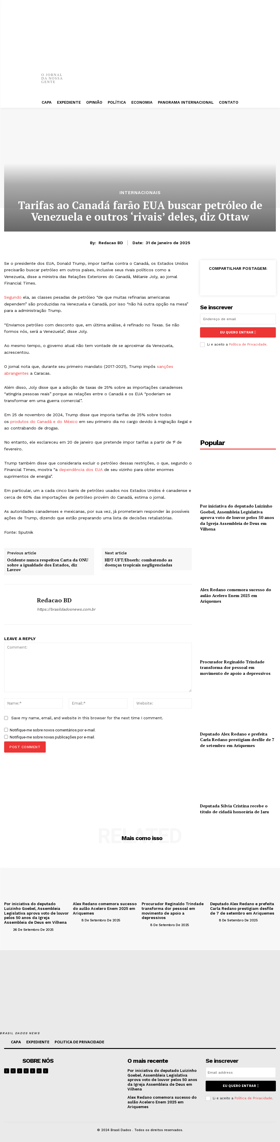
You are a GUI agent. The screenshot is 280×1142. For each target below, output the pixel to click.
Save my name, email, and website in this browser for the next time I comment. (87, 718)
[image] (99, 1068)
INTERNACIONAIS (140, 193)
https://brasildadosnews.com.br (66, 609)
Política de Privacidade (247, 344)
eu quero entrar (238, 332)
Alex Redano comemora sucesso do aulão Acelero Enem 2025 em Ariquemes (235, 595)
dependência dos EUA (81, 469)
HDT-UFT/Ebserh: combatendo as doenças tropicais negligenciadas (138, 563)
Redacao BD (111, 242)
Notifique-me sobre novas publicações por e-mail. (52, 737)
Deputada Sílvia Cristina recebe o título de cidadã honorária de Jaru (234, 808)
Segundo (13, 297)
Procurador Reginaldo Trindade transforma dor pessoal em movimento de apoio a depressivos (235, 667)
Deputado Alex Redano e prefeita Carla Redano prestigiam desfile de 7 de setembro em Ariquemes (237, 739)
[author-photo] (8, 929)
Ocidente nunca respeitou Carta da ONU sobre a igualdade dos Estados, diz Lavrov (47, 565)
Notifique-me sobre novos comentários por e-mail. (53, 730)
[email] (238, 319)
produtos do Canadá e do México (44, 421)
